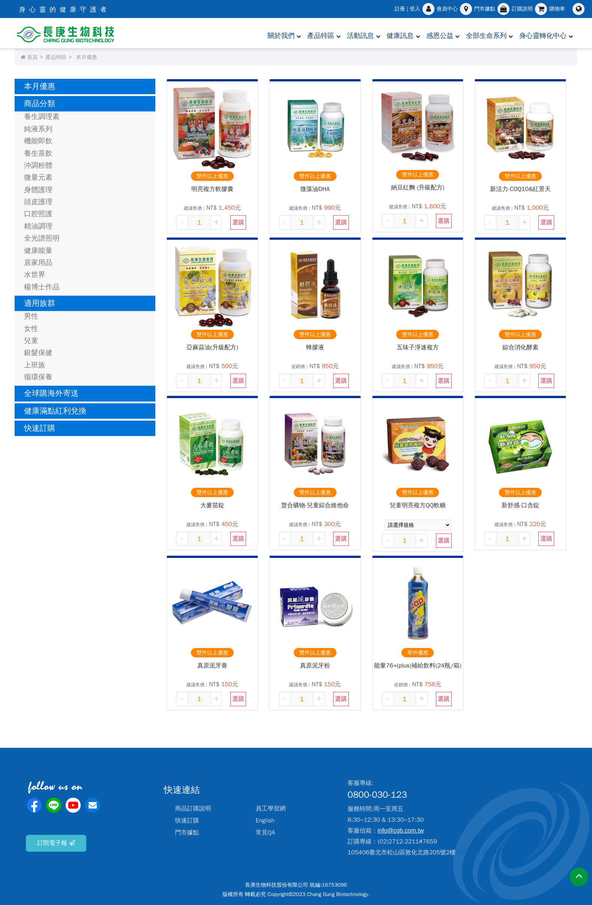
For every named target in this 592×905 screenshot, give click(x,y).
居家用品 (38, 262)
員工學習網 (271, 808)
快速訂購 (39, 428)
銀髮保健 (38, 352)
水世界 (34, 274)
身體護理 (38, 189)
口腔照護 (38, 213)
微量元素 (38, 177)
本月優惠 (86, 57)
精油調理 (38, 226)
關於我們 (280, 36)
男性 (31, 316)
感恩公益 (439, 36)
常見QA (265, 832)
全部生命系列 (486, 36)
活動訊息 (360, 36)
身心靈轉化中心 (542, 36)
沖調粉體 (38, 165)
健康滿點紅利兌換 (55, 411)
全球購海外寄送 (51, 393)
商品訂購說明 (193, 808)
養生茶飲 (38, 153)
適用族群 (39, 303)
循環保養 (38, 377)
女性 (31, 328)
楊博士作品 (42, 287)
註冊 (400, 9)
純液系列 (38, 129)
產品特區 (320, 36)
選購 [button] (238, 222)
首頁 (29, 57)
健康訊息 (400, 36)
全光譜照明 (42, 238)
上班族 (34, 365)
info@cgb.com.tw (401, 830)
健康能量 (38, 250)
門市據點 (187, 832)
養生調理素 (42, 116)
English (265, 820)
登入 (415, 9)
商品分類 (39, 103)
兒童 (31, 340)
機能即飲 (38, 141)
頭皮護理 (38, 201)
